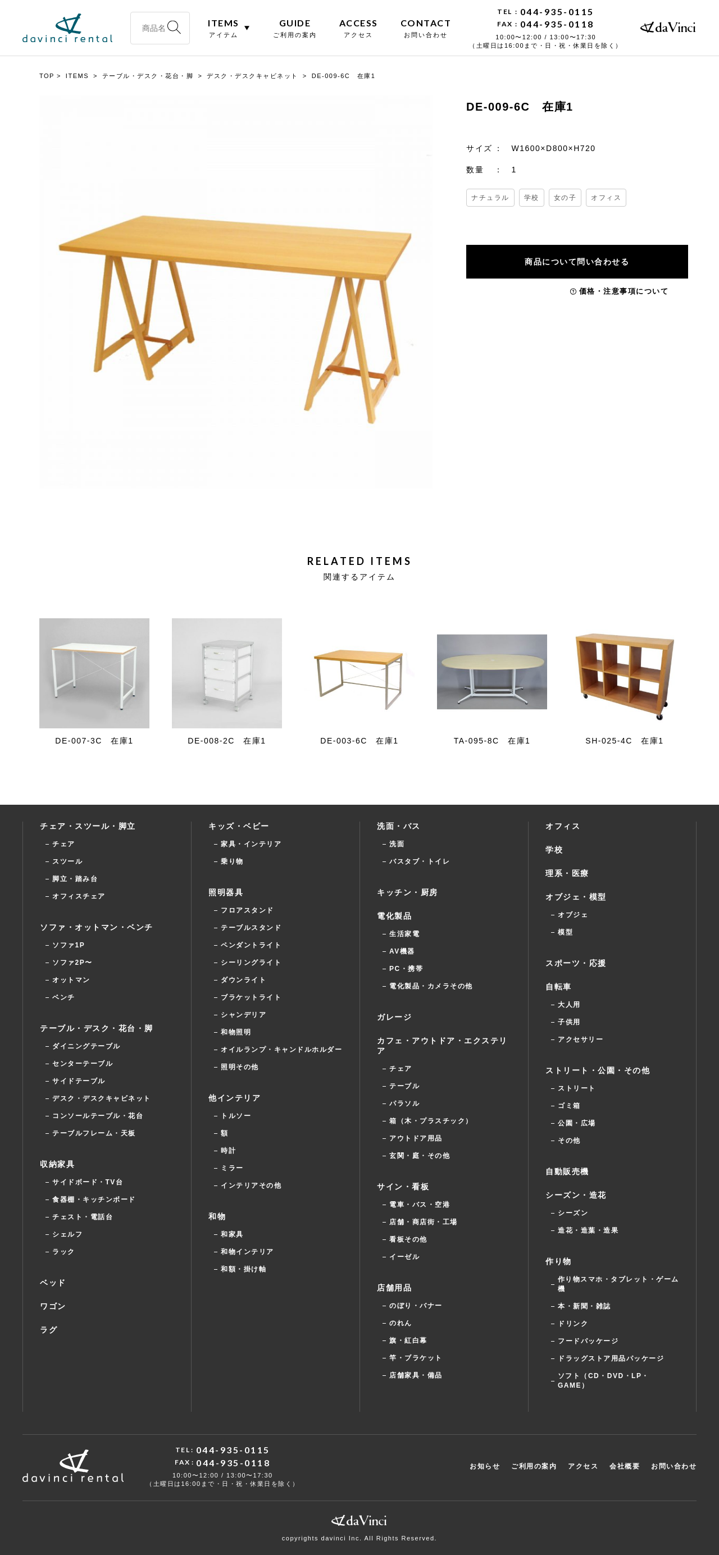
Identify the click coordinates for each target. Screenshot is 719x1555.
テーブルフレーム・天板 (94, 1133)
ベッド (53, 1282)
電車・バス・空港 (419, 1205)
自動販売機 (567, 1171)
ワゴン (53, 1306)
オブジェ (573, 915)
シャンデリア (243, 1015)
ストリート (577, 1088)
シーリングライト (251, 962)
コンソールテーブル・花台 (97, 1116)
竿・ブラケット (416, 1358)
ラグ (48, 1329)
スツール (67, 861)
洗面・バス (399, 826)
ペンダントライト (251, 945)
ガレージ (394, 1017)
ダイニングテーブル (86, 1046)
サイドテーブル (79, 1081)
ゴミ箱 (569, 1106)
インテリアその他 (251, 1185)
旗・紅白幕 (408, 1340)
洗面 (396, 844)
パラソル (404, 1103)
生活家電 (404, 934)
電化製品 (394, 915)
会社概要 (624, 1466)
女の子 (565, 198)
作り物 (558, 1261)
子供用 (569, 1022)
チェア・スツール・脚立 (88, 826)
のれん (400, 1323)
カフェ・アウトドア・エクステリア (442, 1045)
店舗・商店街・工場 (423, 1222)
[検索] (174, 28)
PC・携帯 (406, 969)
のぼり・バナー (416, 1306)
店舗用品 (394, 1287)
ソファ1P (68, 945)
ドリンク (573, 1324)
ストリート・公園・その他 (597, 1070)
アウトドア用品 (416, 1138)
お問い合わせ (674, 1466)
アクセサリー (580, 1039)
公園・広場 (577, 1123)
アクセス (583, 1466)
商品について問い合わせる (578, 261)
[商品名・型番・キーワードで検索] (160, 28)
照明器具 (225, 892)
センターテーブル (82, 1064)
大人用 (569, 1005)
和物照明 (236, 1032)
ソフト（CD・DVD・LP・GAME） (603, 1380)
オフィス (606, 198)
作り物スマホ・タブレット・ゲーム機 (618, 1284)
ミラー (232, 1168)
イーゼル (404, 1257)
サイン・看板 (403, 1186)
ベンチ (63, 997)
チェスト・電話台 (82, 1217)
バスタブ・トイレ (419, 861)
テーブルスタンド (251, 928)
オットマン (71, 980)
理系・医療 (567, 873)
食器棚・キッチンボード (94, 1199)
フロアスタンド (247, 910)
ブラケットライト (251, 997)
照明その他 (240, 1067)
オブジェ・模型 (576, 896)
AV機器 (402, 951)
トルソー (236, 1116)
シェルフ (67, 1234)
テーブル (404, 1086)
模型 (565, 932)
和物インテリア (247, 1252)
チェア (63, 844)
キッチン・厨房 (407, 892)
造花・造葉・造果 (588, 1230)
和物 (217, 1216)
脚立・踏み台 (75, 879)
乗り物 (232, 861)
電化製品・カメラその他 (431, 986)
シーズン (573, 1213)
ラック (63, 1252)
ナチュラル (490, 198)
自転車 (558, 986)
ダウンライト (243, 980)
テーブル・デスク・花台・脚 (96, 1028)
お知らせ (485, 1466)
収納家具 (57, 1164)
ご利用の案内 (534, 1466)
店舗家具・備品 (416, 1375)
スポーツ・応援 (576, 963)
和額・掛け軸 (243, 1269)
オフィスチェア (79, 896)
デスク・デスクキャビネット (101, 1098)
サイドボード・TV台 (87, 1182)
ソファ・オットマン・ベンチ (96, 927)
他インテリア (234, 1097)
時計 (228, 1151)
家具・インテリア (251, 844)
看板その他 (408, 1239)
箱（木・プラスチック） (431, 1121)
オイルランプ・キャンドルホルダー (281, 1050)
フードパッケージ (588, 1341)
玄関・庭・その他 (419, 1156)
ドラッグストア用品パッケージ (611, 1358)
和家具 (232, 1234)
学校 (531, 198)
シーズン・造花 (576, 1195)
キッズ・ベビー (239, 826)
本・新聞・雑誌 (584, 1306)
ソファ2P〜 (72, 962)
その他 (569, 1140)
